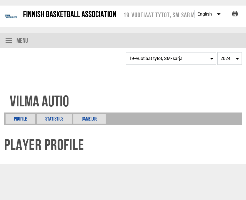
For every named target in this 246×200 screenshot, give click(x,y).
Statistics (54, 119)
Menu (17, 41)
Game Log (89, 119)
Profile (20, 119)
